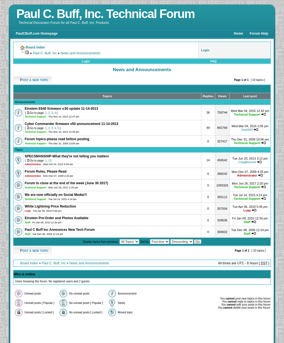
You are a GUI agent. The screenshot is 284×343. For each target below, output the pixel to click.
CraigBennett (247, 162)
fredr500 (247, 129)
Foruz (177, 329)
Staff (27, 222)
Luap (28, 210)
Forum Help (259, 33)
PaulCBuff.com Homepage (37, 33)
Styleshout (189, 329)
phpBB (109, 329)
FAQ (213, 61)
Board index (29, 263)
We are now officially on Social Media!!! (56, 195)
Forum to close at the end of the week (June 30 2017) (66, 183)
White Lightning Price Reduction (50, 206)
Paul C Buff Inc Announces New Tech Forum (60, 230)
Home (238, 33)
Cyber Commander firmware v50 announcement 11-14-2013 (71, 124)
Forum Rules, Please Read (46, 171)
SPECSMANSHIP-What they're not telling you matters (67, 156)
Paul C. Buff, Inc (45, 53)
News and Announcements (80, 53)
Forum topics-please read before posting (57, 139)
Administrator (33, 164)
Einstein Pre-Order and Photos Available (56, 218)
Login (86, 61)
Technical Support (35, 116)
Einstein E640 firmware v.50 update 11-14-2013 (61, 109)
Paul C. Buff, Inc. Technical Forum (105, 14)
